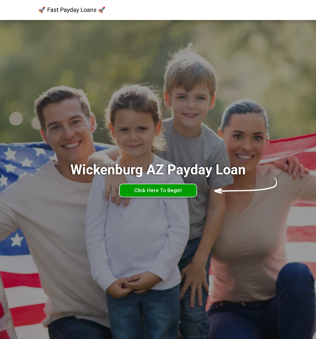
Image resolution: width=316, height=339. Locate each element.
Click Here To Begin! (158, 190)
